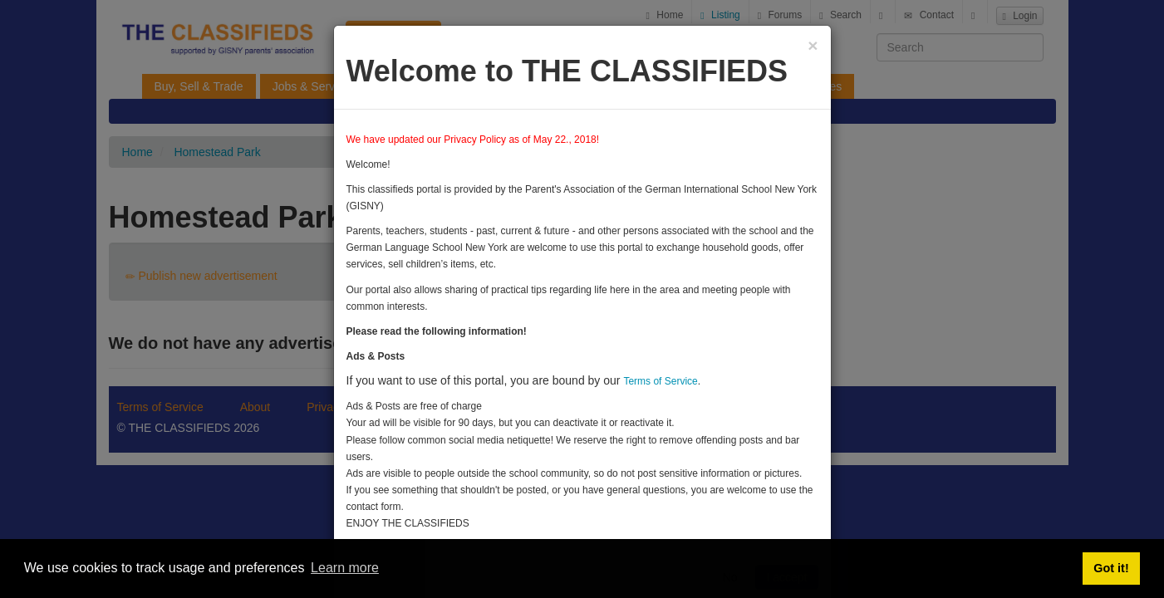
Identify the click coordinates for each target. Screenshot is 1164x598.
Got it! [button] (1110, 568)
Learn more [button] (345, 568)
